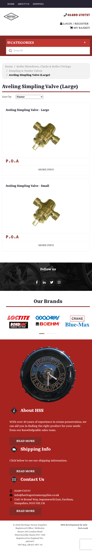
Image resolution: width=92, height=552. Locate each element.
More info (46, 169)
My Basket (80, 28)
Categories (47, 42)
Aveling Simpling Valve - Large (27, 110)
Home (10, 4)
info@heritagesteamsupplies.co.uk (36, 495)
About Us (23, 4)
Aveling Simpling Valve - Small (27, 186)
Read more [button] (25, 441)
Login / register (74, 23)
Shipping (38, 4)
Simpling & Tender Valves (25, 71)
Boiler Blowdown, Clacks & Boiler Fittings (44, 66)
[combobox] (48, 50)
